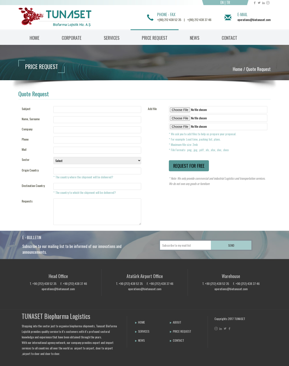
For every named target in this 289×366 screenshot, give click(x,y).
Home (237, 69)
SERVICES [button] (111, 37)
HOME (34, 37)
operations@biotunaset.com (254, 19)
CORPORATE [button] (71, 37)
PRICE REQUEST (155, 37)
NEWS (194, 37)
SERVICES (142, 331)
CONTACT (229, 37)
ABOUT (175, 322)
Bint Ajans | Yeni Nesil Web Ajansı (221, 340)
